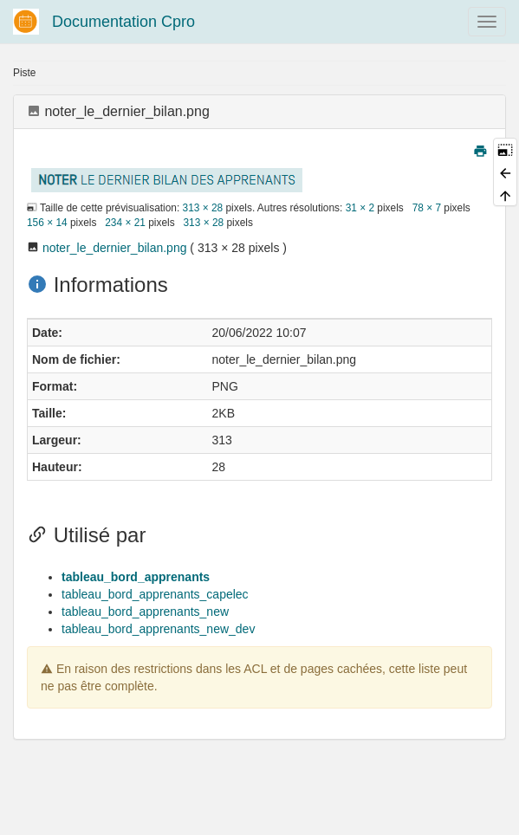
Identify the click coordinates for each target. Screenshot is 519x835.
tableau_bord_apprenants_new (145, 611)
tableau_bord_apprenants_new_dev (158, 629)
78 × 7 (426, 208)
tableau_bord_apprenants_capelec (155, 594)
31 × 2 (360, 208)
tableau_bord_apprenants (136, 577)
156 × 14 (47, 223)
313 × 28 (203, 208)
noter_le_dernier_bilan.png (114, 248)
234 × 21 (125, 223)
